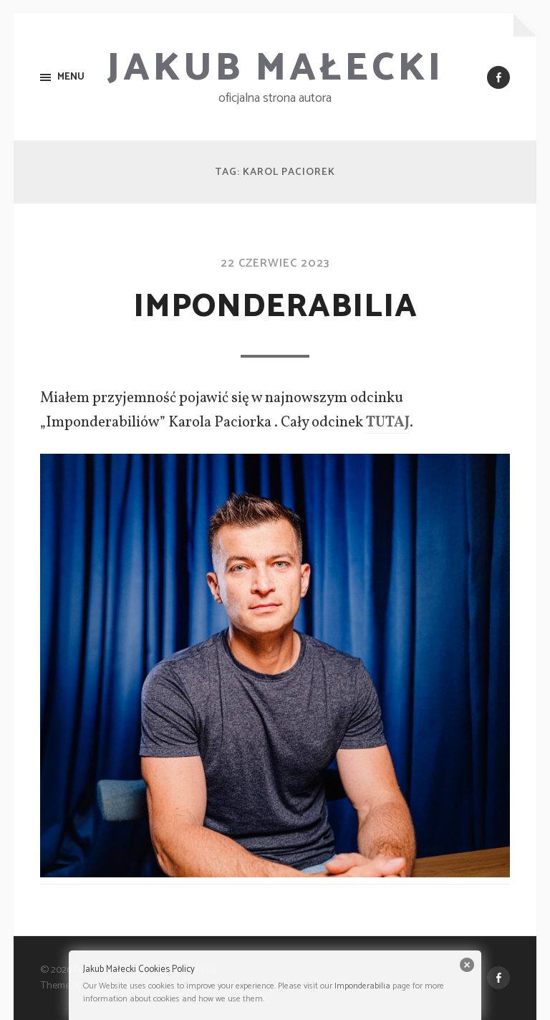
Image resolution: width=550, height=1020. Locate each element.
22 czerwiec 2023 (275, 263)
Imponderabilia (275, 306)
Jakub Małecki (275, 68)
